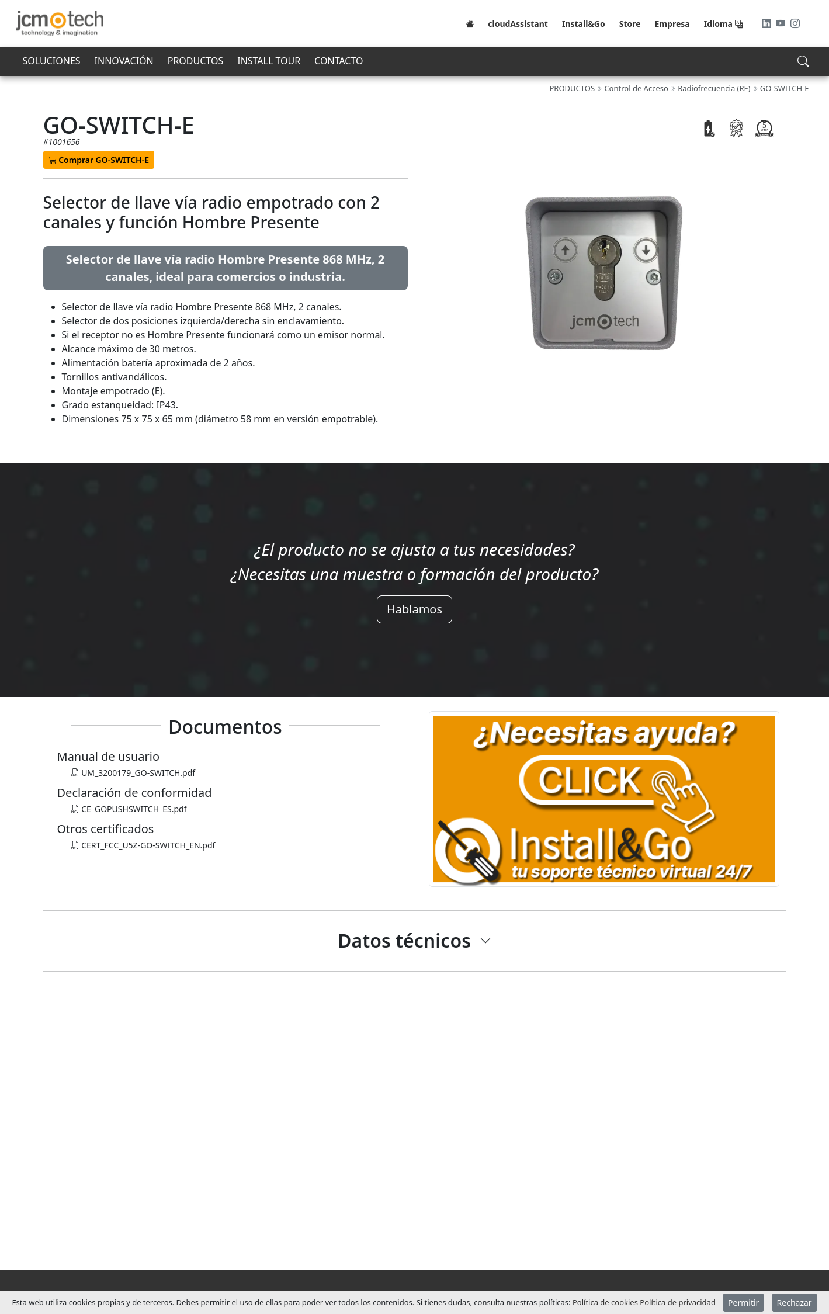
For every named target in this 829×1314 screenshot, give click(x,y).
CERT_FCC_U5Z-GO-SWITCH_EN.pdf (143, 845)
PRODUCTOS (195, 60)
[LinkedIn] (767, 23)
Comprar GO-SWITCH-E (99, 159)
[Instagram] (795, 23)
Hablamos (414, 609)
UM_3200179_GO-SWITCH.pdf (133, 772)
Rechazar (794, 1302)
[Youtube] (782, 23)
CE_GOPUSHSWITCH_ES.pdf (129, 808)
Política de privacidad (678, 1302)
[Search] (720, 61)
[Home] (470, 23)
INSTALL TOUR (268, 60)
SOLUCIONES (52, 60)
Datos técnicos (404, 940)
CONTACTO (338, 60)
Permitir (743, 1302)
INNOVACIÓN (124, 60)
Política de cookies (605, 1302)
